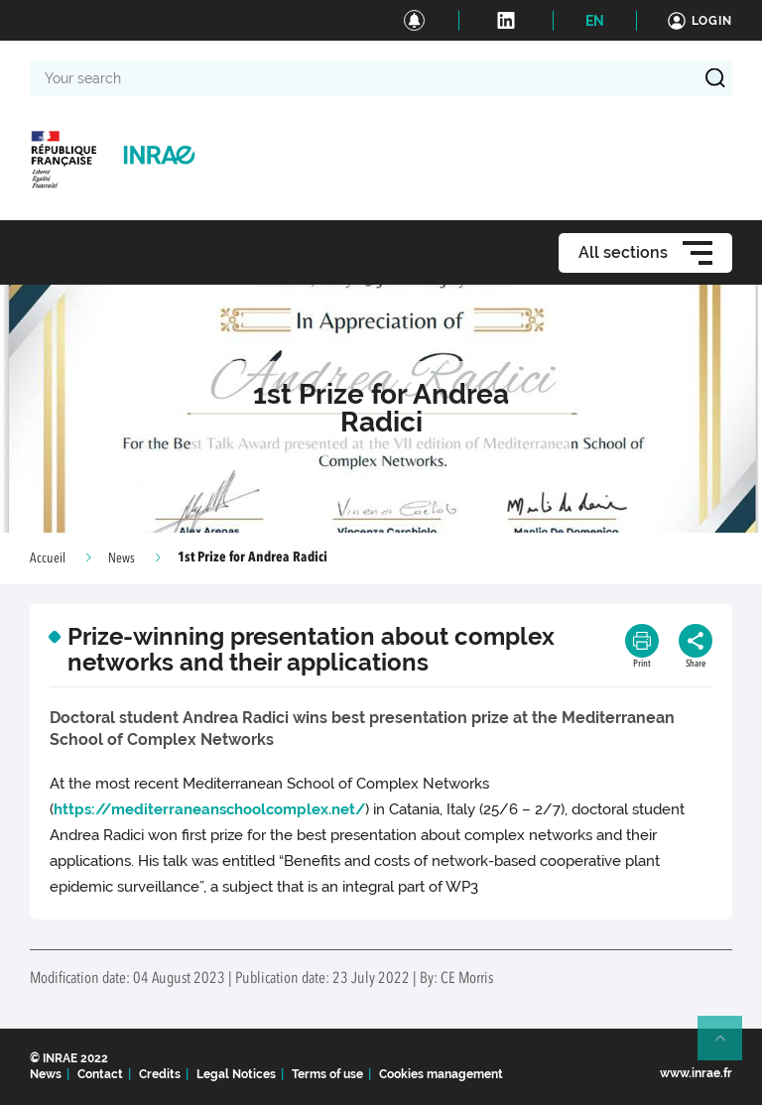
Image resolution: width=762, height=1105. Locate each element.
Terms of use (327, 1074)
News (121, 558)
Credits (160, 1074)
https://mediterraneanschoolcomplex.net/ (209, 809)
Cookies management (441, 1074)
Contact (100, 1074)
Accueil (47, 558)
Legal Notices (236, 1074)
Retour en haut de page (728, 1046)
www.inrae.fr (696, 1073)
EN (594, 21)
